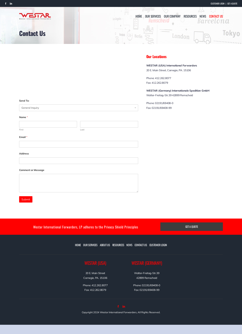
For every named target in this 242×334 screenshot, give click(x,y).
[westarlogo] (35, 14)
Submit (25, 199)
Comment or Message (31, 170)
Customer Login (217, 3)
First (21, 129)
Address (24, 153)
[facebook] (6, 3)
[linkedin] (11, 3)
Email (23, 137)
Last (82, 129)
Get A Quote (232, 3)
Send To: (24, 100)
